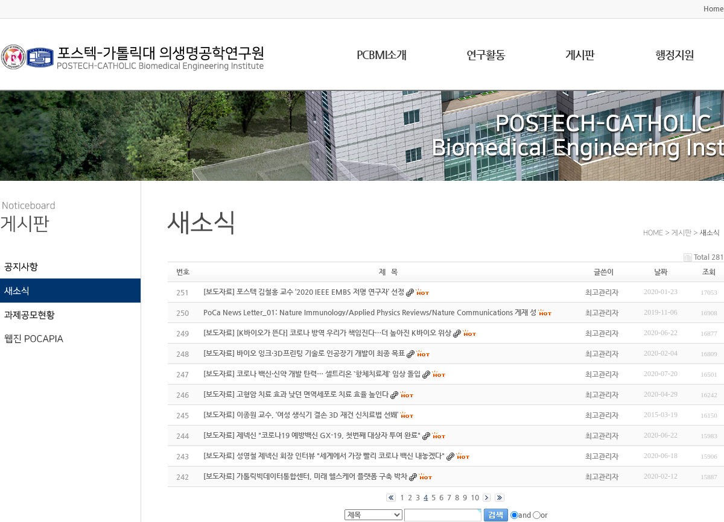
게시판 (579, 54)
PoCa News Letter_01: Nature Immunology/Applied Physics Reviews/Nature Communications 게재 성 (369, 312)
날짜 (660, 272)
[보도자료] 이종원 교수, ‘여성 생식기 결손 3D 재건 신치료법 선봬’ (300, 414)
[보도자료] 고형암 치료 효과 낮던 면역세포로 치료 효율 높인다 (296, 394)
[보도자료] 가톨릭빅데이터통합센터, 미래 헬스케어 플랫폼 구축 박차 (305, 476)
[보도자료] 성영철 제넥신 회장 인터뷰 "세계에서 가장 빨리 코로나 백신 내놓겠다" (324, 455)
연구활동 (485, 54)
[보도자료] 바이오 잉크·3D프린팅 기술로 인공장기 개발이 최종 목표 (304, 353)
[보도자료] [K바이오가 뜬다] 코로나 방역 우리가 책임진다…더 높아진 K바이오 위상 (327, 333)
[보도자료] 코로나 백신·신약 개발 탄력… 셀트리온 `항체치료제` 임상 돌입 (312, 373)
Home (713, 8)
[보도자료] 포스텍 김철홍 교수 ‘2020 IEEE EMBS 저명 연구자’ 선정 (303, 292)
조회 (709, 272)
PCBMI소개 (381, 54)
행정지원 (674, 54)
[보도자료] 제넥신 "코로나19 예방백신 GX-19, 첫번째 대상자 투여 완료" (312, 435)
